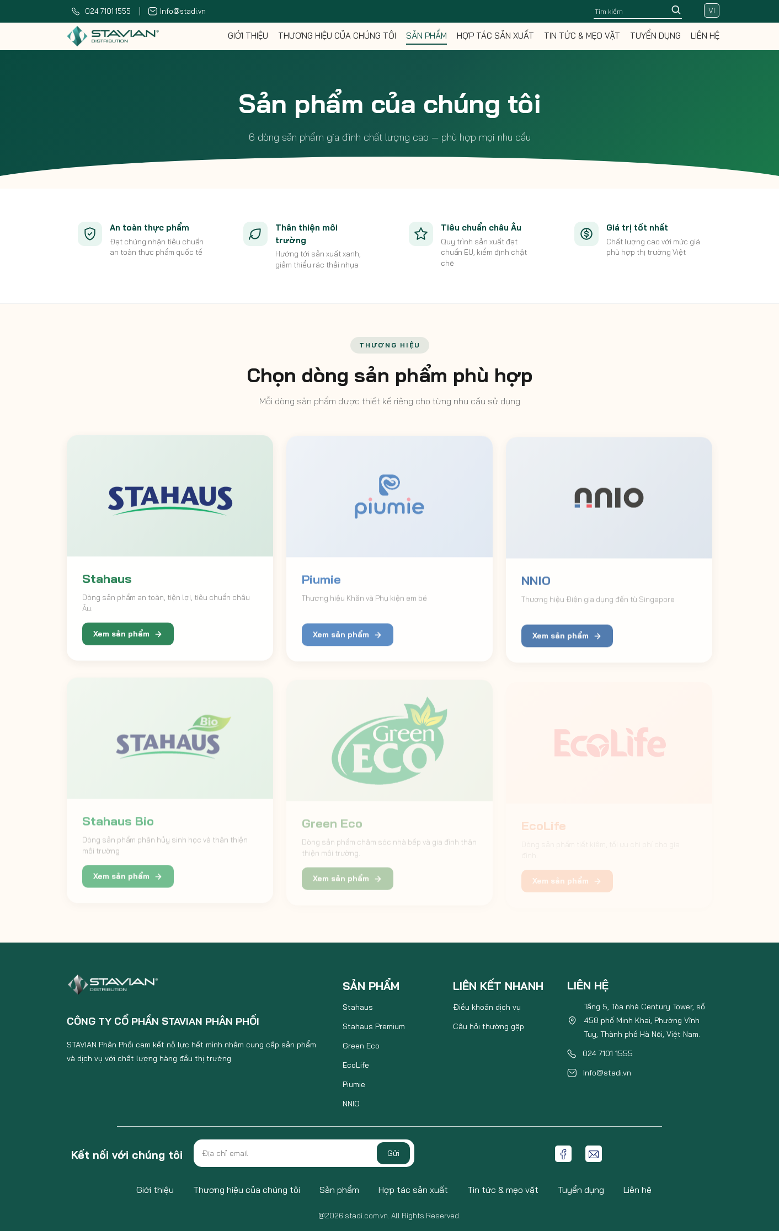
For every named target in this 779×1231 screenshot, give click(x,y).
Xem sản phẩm (128, 638)
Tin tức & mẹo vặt (582, 35)
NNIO (351, 1104)
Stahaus (358, 1007)
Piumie (354, 1084)
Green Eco (361, 1046)
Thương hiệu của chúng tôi (337, 35)
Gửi (393, 1153)
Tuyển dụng (655, 35)
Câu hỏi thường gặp (488, 1026)
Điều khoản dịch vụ (487, 1007)
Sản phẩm (426, 35)
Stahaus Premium (374, 1026)
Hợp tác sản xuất (495, 35)
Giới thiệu (248, 35)
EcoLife (356, 1065)
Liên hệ (705, 35)
